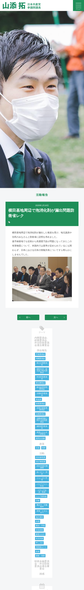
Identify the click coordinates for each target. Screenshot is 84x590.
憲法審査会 (40, 383)
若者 (37, 551)
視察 (44, 448)
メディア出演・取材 (42, 491)
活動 (41, 453)
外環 (37, 521)
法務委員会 (40, 414)
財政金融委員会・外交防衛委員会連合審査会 (41, 565)
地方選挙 (39, 517)
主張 (37, 448)
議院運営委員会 (42, 427)
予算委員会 (40, 354)
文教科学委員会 (42, 394)
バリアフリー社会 (42, 485)
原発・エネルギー (42, 512)
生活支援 (39, 538)
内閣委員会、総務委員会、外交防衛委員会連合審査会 (41, 341)
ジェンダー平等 (42, 479)
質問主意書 (40, 438)
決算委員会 (40, 404)
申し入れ (39, 543)
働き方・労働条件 (42, 506)
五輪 (37, 500)
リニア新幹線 (41, 496)
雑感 (41, 573)
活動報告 (42, 194)
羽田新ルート (41, 547)
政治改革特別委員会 (42, 388)
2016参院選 (40, 457)
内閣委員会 (40, 359)
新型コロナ (40, 534)
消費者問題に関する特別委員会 (42, 420)
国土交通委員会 (42, 364)
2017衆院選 (40, 462)
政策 (41, 444)
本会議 (38, 399)
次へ (56, 317)
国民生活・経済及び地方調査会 (42, 371)
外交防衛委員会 (42, 378)
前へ (28, 317)
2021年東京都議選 (42, 467)
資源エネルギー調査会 (42, 433)
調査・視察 (40, 556)
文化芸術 (39, 530)
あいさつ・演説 (42, 473)
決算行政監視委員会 (42, 409)
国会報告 (42, 350)
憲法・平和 (40, 526)
